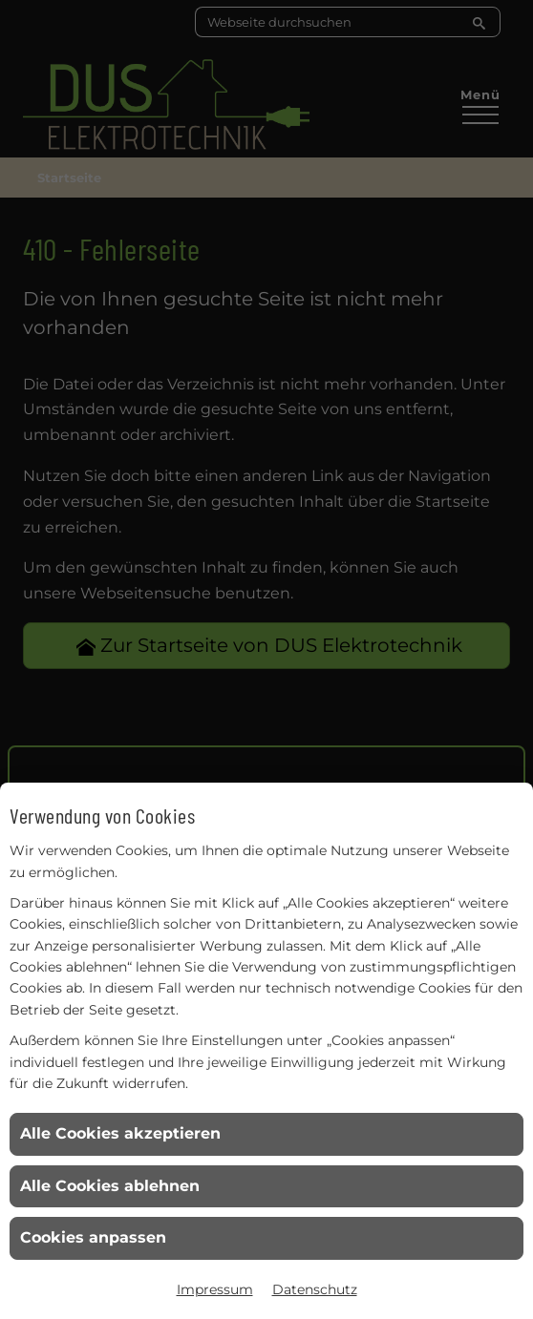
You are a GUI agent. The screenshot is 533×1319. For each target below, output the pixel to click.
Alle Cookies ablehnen (110, 1186)
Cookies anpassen (93, 1237)
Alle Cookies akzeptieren (120, 1133)
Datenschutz (314, 1289)
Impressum (215, 1289)
